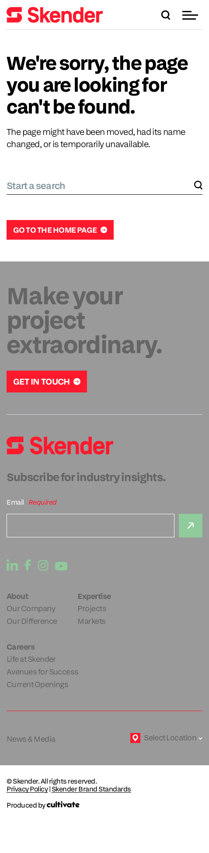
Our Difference (32, 621)
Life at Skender (31, 659)
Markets (91, 621)
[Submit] (190, 525)
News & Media (31, 738)
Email (15, 502)
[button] (191, 15)
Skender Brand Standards (91, 789)
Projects (91, 608)
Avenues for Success (43, 671)
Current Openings (37, 684)
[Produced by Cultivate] (104, 805)
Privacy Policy (27, 789)
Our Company (31, 608)
